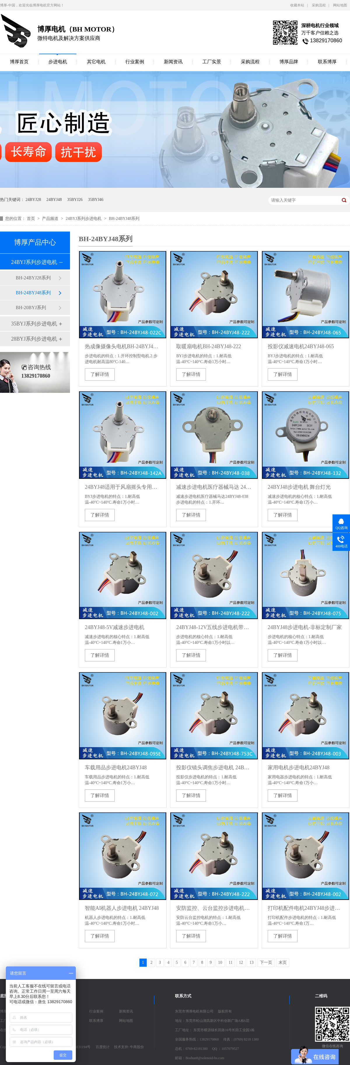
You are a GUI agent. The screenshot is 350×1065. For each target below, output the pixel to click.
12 (241, 962)
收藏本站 (297, 5)
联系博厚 (327, 61)
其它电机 (96, 61)
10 (220, 962)
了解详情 (99, 374)
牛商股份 (137, 1047)
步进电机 (57, 61)
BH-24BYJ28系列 (33, 277)
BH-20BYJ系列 (31, 307)
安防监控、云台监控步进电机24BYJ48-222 (214, 908)
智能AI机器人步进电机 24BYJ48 (122, 908)
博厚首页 (19, 61)
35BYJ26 (75, 199)
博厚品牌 (288, 61)
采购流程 (319, 5)
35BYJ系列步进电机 (34, 324)
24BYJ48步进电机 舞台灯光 (299, 487)
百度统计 (103, 1047)
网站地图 (340, 5)
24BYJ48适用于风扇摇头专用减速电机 (122, 487)
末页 (283, 962)
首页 (31, 218)
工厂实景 (211, 61)
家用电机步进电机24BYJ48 (299, 767)
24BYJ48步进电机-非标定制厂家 (305, 627)
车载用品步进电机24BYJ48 (116, 767)
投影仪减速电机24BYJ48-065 (301, 346)
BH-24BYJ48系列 (124, 218)
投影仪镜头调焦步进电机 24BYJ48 (214, 767)
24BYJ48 (54, 199)
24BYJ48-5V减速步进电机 (114, 627)
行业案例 (134, 61)
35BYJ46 (96, 199)
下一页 (266, 962)
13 (251, 962)
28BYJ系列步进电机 (34, 339)
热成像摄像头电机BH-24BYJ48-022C (122, 346)
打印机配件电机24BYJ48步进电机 (305, 908)
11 (230, 962)
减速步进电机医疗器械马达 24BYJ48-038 (214, 487)
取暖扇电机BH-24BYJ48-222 (208, 346)
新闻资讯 (173, 61)
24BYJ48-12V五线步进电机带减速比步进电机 (214, 627)
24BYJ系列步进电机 (84, 218)
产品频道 (51, 218)
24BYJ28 (33, 199)
